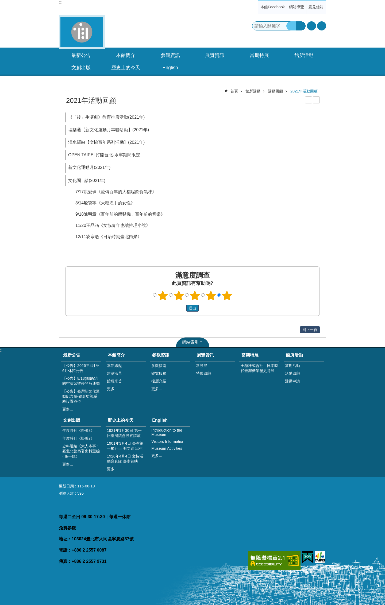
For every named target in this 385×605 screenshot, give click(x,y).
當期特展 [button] (259, 55)
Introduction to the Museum (166, 432)
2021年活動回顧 (304, 91)
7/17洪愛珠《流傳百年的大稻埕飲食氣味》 (115, 191)
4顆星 (211, 295)
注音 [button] (316, 99)
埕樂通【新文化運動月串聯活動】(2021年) (108, 129)
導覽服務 (158, 373)
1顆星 (163, 295)
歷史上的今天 (120, 420)
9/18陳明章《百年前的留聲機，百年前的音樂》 (120, 214)
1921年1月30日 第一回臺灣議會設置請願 (124, 433)
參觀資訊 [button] (170, 55)
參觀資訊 (160, 355)
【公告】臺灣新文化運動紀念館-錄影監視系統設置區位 (81, 396)
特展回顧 (203, 373)
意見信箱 (316, 7)
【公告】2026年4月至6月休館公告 (80, 368)
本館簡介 (116, 355)
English (160, 420)
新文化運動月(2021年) (89, 167)
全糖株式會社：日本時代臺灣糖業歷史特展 (259, 368)
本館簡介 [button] (125, 55)
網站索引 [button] (190, 342)
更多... (67, 409)
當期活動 (292, 365)
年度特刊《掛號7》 (78, 438)
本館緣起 (114, 365)
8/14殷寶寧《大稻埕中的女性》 (105, 203)
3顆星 (195, 295)
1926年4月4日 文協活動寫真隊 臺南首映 (125, 458)
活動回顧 (275, 91)
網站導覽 (296, 7)
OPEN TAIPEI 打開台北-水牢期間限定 (104, 155)
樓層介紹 (158, 381)
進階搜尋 (301, 25)
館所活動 (252, 91)
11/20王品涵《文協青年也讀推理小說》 (112, 225)
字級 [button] (311, 25)
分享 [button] (321, 25)
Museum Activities (166, 448)
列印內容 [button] (308, 99)
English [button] (170, 67)
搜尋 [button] (291, 25)
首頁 (234, 91)
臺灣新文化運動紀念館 (82, 32)
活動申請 (292, 381)
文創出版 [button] (81, 67)
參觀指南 (158, 365)
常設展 (201, 365)
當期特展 (250, 355)
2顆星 (179, 295)
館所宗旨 (114, 381)
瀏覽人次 (66, 493)
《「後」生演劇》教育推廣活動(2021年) (106, 117)
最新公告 (71, 355)
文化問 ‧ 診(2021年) (86, 180)
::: (60, 2)
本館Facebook (272, 7)
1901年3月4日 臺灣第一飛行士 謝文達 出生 (125, 446)
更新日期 (66, 486)
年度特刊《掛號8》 (78, 430)
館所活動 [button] (304, 55)
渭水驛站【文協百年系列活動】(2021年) (106, 142)
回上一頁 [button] (309, 330)
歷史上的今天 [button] (125, 67)
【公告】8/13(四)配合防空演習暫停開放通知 (81, 381)
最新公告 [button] (81, 55)
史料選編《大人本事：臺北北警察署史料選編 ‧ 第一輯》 (81, 451)
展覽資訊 (205, 355)
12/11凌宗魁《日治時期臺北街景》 (108, 236)
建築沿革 (114, 373)
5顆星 (227, 295)
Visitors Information (167, 441)
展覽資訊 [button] (214, 55)
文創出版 (71, 420)
